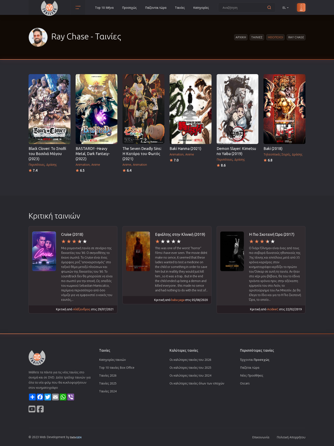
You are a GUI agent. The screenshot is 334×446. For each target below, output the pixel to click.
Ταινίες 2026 (108, 375)
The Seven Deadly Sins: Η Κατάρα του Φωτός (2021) (141, 154)
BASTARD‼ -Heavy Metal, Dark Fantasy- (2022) (93, 154)
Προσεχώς (129, 8)
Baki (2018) (272, 149)
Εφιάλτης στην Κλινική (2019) (180, 234)
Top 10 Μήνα (104, 8)
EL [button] (285, 8)
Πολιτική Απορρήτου (291, 437)
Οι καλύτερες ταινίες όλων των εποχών (197, 383)
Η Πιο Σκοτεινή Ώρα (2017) (271, 234)
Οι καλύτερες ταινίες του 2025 (190, 367)
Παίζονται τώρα (155, 8)
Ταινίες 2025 (108, 383)
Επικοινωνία (260, 437)
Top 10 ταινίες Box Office (116, 367)
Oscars (245, 383)
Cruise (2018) (72, 234)
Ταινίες (180, 8)
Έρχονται (254, 360)
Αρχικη (241, 37)
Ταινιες (257, 37)
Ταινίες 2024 (108, 391)
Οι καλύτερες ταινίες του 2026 (190, 360)
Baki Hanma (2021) (185, 149)
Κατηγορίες (201, 8)
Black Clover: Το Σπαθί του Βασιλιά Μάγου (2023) (47, 154)
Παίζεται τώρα (249, 367)
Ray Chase (296, 37)
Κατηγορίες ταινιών (112, 360)
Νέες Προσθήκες (251, 375)
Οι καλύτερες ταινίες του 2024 (190, 375)
